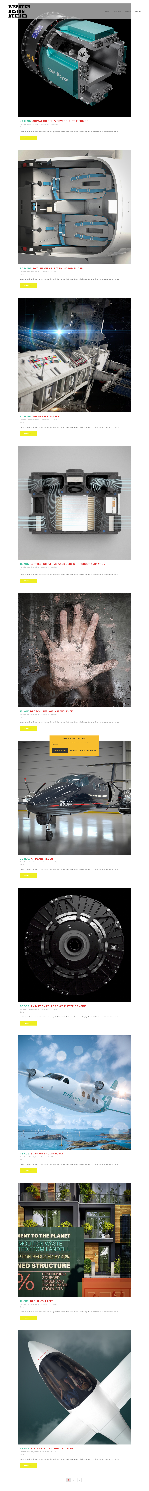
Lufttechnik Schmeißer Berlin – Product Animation (67, 564)
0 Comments (45, 124)
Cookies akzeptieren (60, 750)
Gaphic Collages (41, 1301)
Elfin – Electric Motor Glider (52, 1449)
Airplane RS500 (42, 859)
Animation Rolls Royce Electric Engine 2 (61, 121)
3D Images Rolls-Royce (47, 1154)
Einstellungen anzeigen (88, 750)
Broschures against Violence (51, 711)
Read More (28, 138)
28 (54, 124)
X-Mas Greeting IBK (45, 416)
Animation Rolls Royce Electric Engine (59, 1006)
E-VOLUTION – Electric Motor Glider (57, 268)
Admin (37, 124)
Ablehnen (73, 750)
